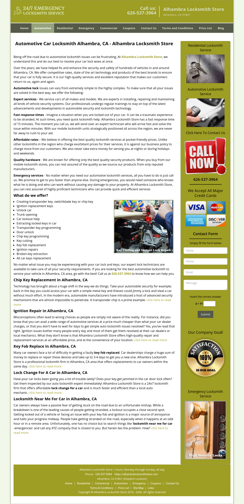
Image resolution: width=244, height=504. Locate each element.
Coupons (129, 28)
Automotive (42, 28)
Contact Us (148, 28)
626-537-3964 (141, 13)
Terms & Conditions (101, 488)
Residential (65, 28)
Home (24, 28)
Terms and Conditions (177, 28)
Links (151, 488)
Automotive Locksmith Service (205, 91)
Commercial (108, 28)
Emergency (86, 28)
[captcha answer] (209, 303)
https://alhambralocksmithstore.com (136, 474)
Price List (205, 28)
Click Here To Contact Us (205, 133)
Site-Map (138, 488)
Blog (221, 28)
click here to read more (150, 340)
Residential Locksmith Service (205, 47)
